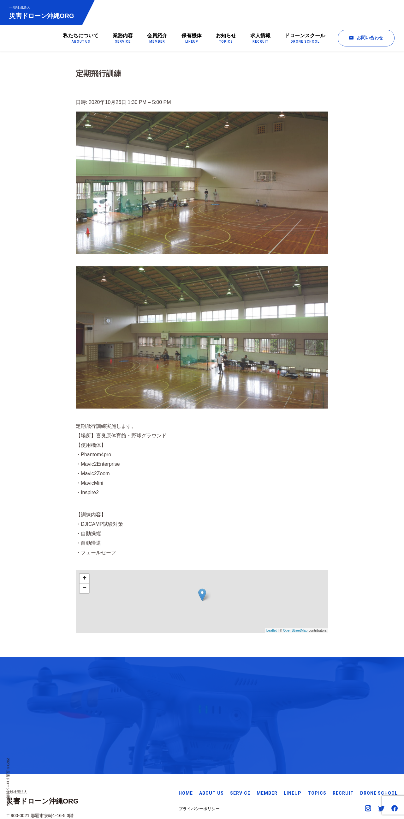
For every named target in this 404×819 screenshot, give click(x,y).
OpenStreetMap (295, 632)
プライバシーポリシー (199, 778)
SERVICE (240, 762)
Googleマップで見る (26, 793)
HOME (186, 762)
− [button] (84, 589)
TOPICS (317, 762)
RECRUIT (343, 762)
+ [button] (84, 580)
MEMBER (267, 762)
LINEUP (292, 762)
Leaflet (271, 632)
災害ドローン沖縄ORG (41, 12)
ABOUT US (211, 762)
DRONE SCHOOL (379, 762)
